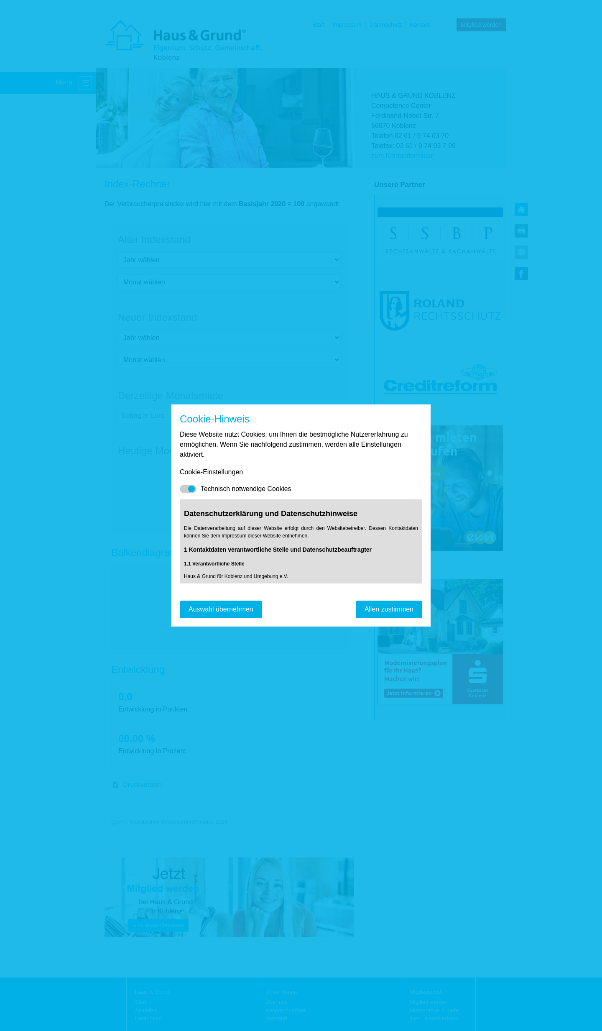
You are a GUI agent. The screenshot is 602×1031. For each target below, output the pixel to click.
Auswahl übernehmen (221, 609)
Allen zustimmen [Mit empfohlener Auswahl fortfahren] (389, 609)
